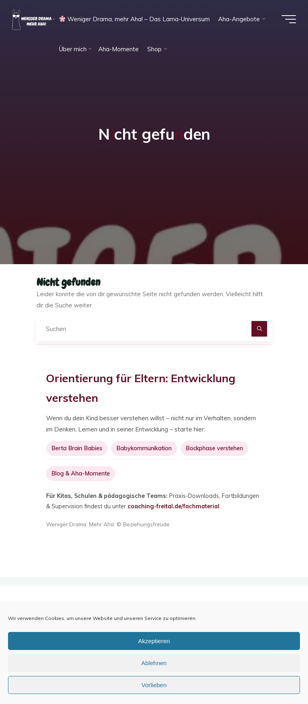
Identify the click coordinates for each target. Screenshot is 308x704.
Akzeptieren (154, 641)
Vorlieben (154, 685)
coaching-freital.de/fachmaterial (173, 506)
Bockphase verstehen (214, 448)
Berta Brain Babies (76, 448)
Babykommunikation (144, 448)
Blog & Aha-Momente (80, 473)
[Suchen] (259, 329)
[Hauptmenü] (289, 19)
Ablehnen (153, 663)
